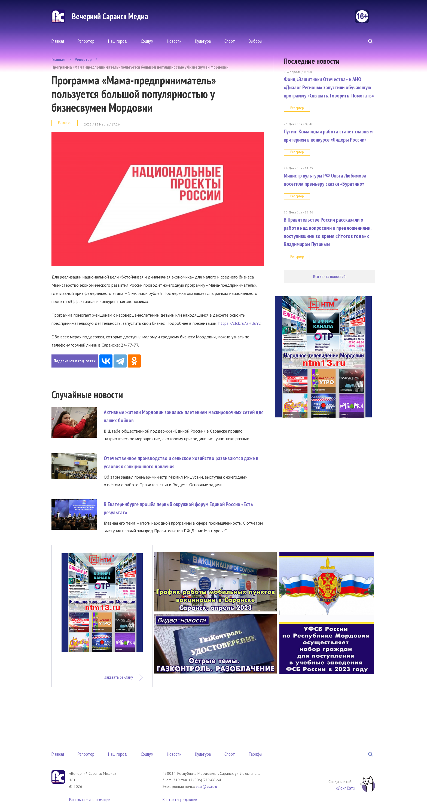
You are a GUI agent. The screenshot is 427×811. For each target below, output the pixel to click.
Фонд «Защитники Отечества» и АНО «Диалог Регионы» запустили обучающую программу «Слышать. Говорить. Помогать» (329, 87)
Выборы (255, 41)
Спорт (229, 41)
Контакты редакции (180, 799)
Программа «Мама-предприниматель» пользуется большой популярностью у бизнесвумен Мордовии (139, 67)
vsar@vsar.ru (206, 786)
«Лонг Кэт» (345, 788)
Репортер (86, 41)
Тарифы (255, 754)
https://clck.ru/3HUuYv (239, 323)
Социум (147, 41)
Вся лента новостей (329, 276)
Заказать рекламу (118, 677)
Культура (203, 41)
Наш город (117, 41)
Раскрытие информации (89, 799)
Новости (174, 41)
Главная (57, 41)
